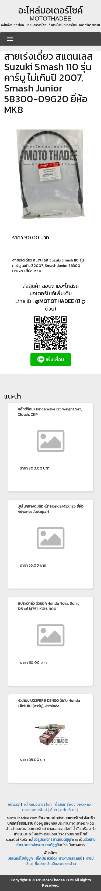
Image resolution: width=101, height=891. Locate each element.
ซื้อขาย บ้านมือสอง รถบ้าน (55, 864)
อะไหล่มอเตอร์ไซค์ (37, 804)
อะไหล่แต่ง (68, 810)
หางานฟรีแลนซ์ (70, 858)
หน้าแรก (14, 804)
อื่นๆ (53, 810)
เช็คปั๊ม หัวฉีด (45, 858)
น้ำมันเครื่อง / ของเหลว (73, 804)
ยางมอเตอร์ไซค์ (34, 810)
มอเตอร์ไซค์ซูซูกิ (20, 858)
